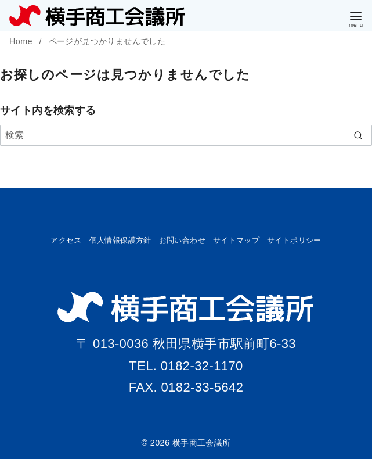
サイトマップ (236, 240)
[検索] (186, 135)
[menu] (356, 18)
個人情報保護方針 (120, 240)
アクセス (66, 240)
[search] (358, 135)
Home (22, 41)
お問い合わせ (182, 240)
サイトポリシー (294, 240)
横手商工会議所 (201, 442)
